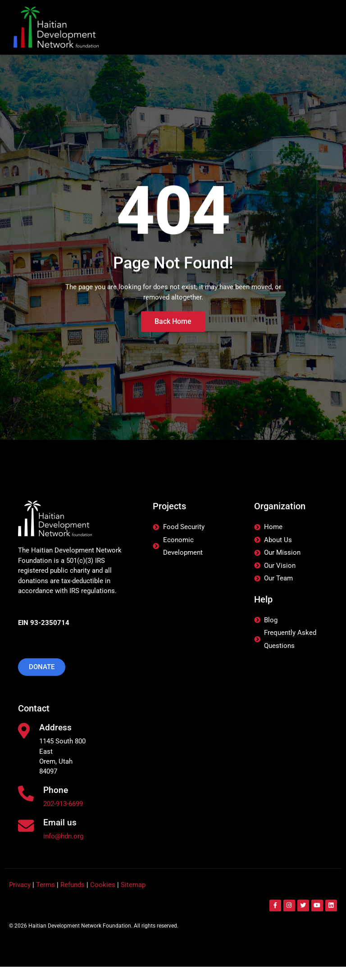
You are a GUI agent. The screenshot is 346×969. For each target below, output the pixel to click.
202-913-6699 (63, 805)
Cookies (102, 887)
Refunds (72, 887)
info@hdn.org (63, 838)
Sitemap (133, 887)
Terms (45, 887)
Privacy (20, 887)
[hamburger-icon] (318, 27)
